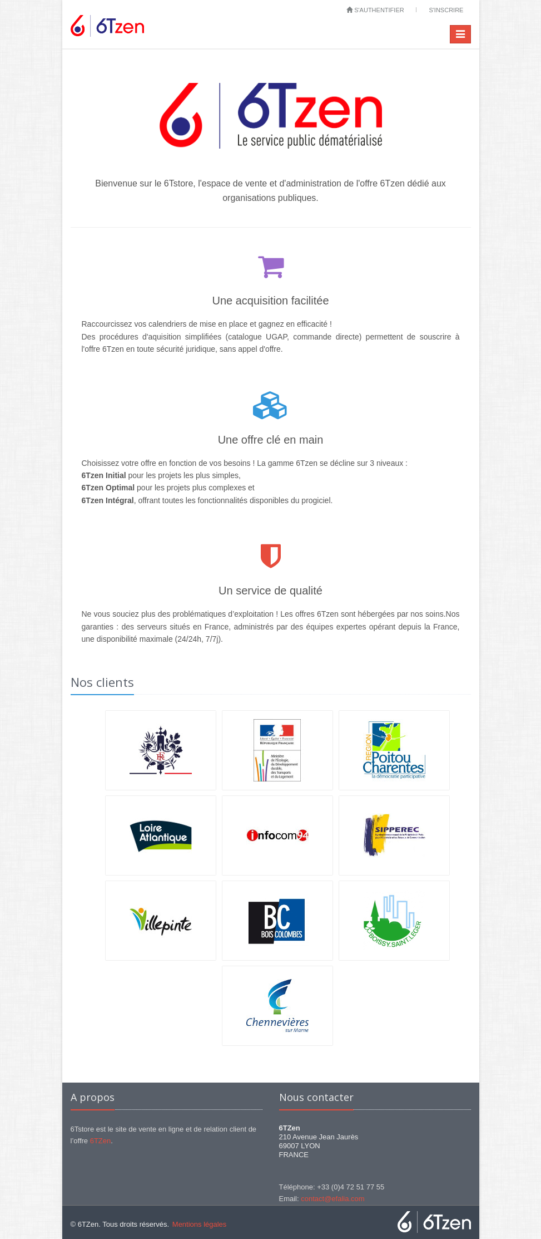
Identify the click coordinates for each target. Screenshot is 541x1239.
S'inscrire (446, 10)
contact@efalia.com (332, 1198)
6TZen (100, 1141)
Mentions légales (199, 1224)
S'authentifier (375, 10)
